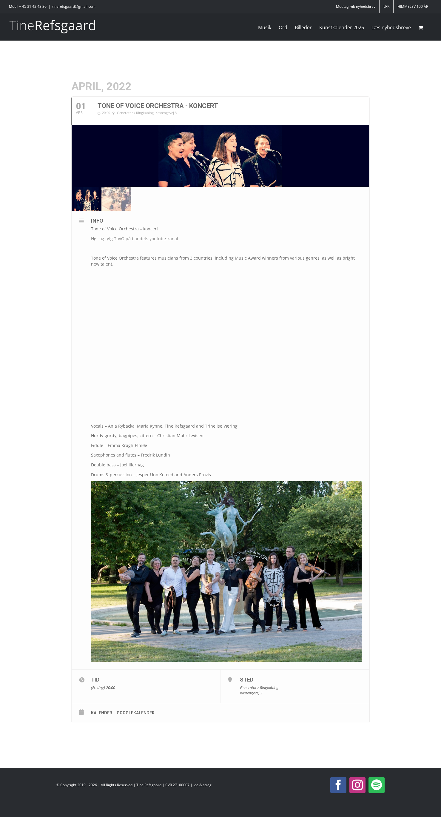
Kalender (101, 712)
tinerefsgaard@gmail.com (73, 6)
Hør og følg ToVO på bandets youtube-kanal (134, 238)
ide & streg (202, 784)
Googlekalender (136, 712)
